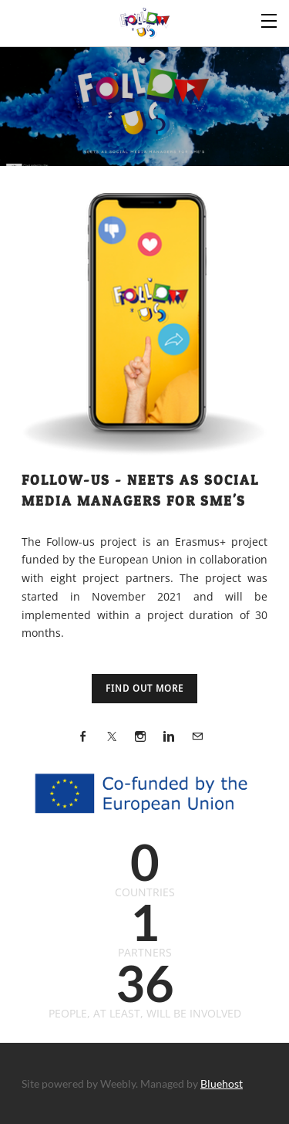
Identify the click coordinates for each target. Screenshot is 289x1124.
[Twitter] (111, 735)
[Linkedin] (169, 735)
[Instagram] (140, 735)
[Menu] (269, 19)
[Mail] (197, 735)
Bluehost (221, 1083)
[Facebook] (83, 735)
